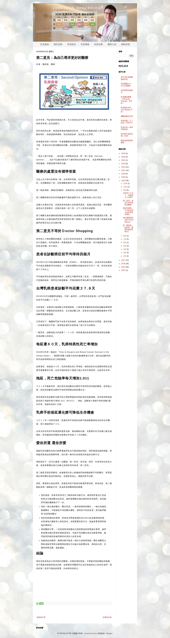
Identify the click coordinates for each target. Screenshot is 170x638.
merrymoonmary (90, 633)
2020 (123, 174)
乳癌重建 (85, 44)
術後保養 (98, 44)
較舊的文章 (107, 617)
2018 (123, 180)
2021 (123, 170)
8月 (125, 236)
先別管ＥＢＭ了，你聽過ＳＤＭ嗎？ (128, 195)
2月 (125, 256)
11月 (125, 187)
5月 (125, 246)
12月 (125, 183)
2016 (123, 264)
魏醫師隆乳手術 (127, 116)
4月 (125, 249)
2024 (123, 160)
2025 (123, 157)
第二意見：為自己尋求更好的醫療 (128, 203)
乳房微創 (44, 44)
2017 (123, 260)
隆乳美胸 (58, 44)
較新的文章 (41, 617)
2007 (123, 270)
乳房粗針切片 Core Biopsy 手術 (126, 110)
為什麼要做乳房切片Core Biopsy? (128, 220)
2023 (123, 164)
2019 (123, 177)
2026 (123, 153)
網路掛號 (125, 44)
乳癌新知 (71, 44)
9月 (125, 190)
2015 (123, 267)
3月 (125, 252)
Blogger (109, 633)
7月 (125, 239)
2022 (123, 167)
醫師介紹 (112, 44)
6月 (125, 242)
